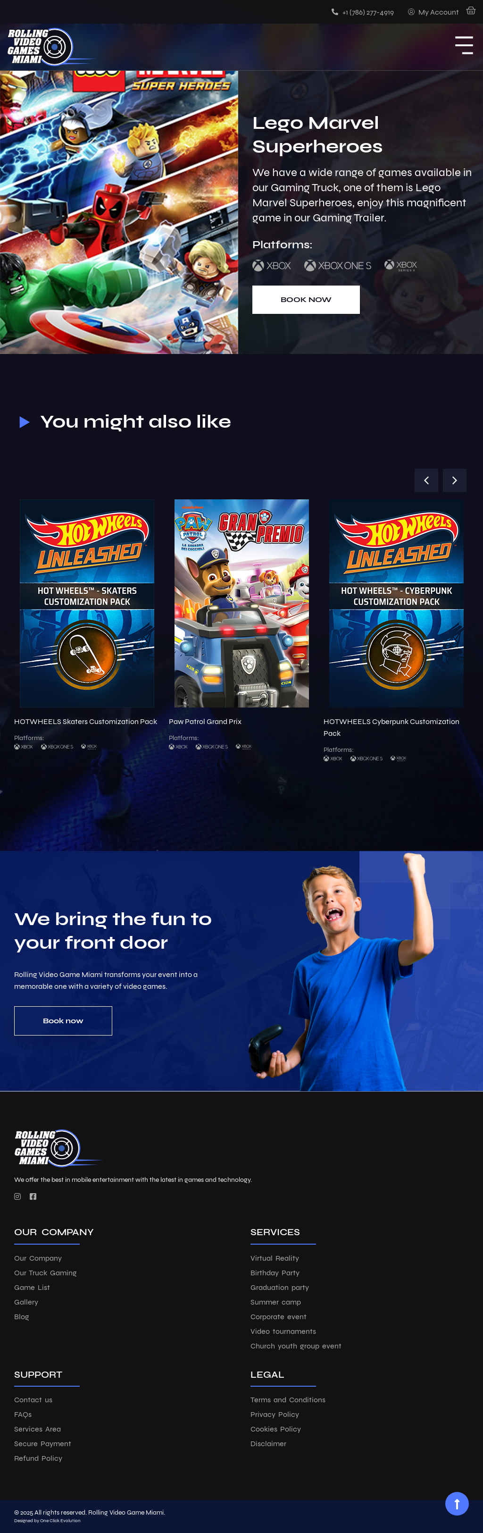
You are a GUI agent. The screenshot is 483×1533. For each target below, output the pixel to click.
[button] (426, 480)
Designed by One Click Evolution (47, 1521)
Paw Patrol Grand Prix (205, 721)
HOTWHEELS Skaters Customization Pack (85, 721)
